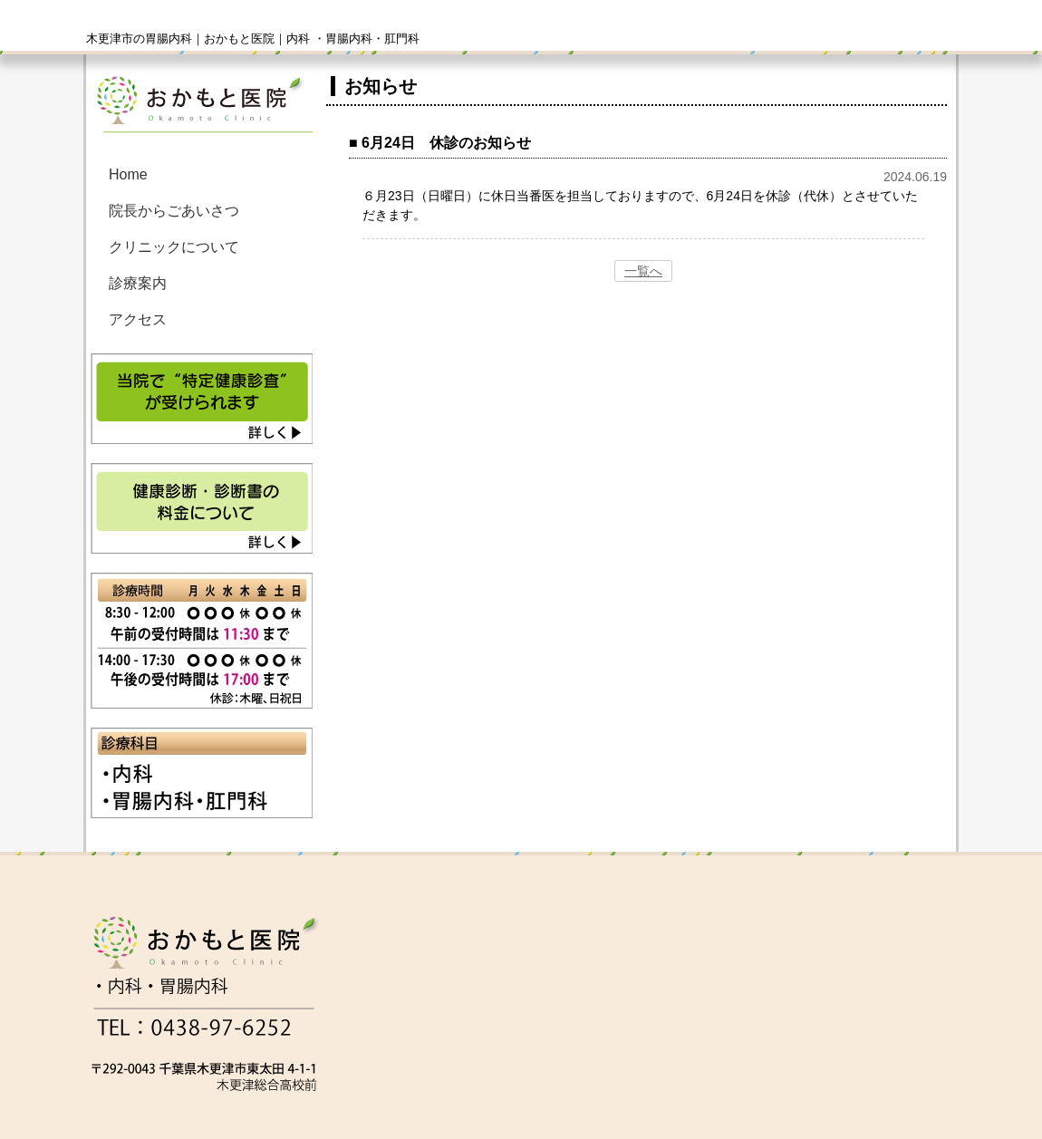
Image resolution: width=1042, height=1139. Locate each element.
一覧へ (643, 271)
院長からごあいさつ (174, 210)
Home (128, 174)
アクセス (138, 319)
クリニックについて (174, 247)
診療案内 (138, 283)
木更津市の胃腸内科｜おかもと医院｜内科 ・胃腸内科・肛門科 (253, 38)
